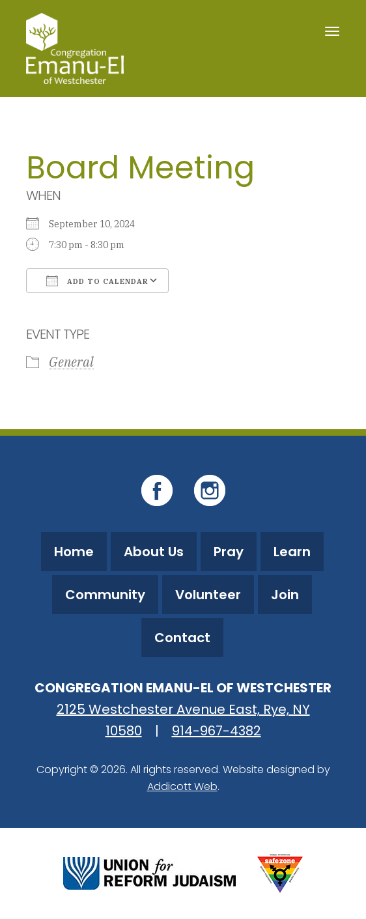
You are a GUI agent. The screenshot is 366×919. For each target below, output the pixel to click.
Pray (229, 552)
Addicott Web (182, 786)
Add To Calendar (97, 281)
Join (285, 595)
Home (74, 552)
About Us (154, 552)
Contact (182, 638)
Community (105, 595)
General (71, 362)
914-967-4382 (216, 731)
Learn (292, 552)
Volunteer (208, 595)
